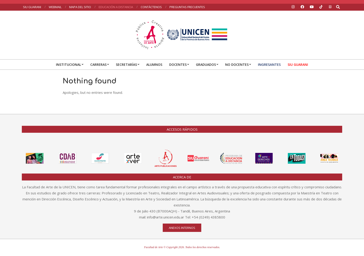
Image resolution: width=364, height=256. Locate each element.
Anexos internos (182, 228)
